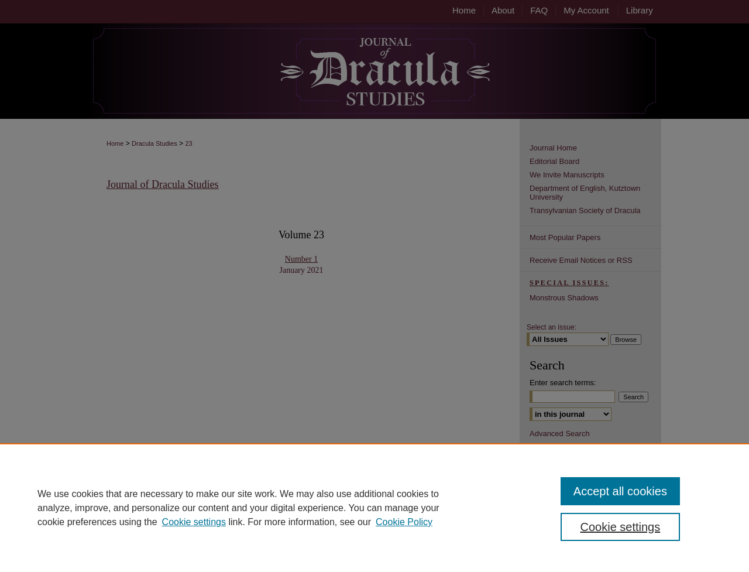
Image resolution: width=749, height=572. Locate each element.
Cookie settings (194, 522)
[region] (374, 507)
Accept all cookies (620, 491)
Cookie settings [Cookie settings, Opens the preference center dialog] (620, 526)
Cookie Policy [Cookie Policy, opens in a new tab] (404, 522)
